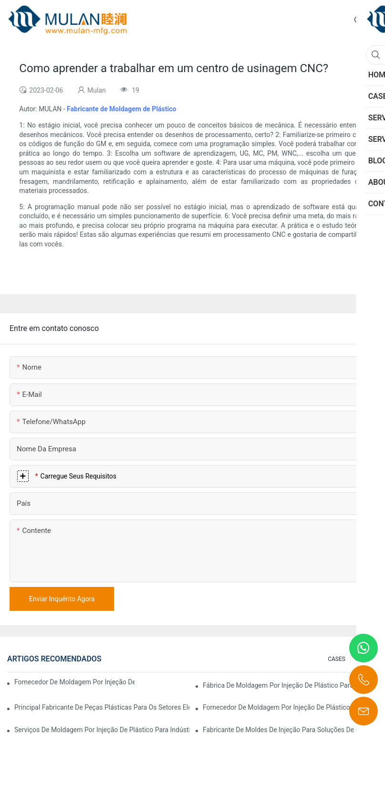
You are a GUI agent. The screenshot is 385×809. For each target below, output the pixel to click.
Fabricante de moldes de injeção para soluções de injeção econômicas (290, 730)
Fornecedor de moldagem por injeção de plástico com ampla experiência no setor (74, 682)
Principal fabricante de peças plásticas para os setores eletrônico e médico (101, 707)
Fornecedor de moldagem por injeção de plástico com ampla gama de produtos (290, 707)
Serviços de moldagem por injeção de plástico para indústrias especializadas (101, 730)
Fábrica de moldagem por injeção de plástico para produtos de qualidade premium (290, 685)
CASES (336, 659)
